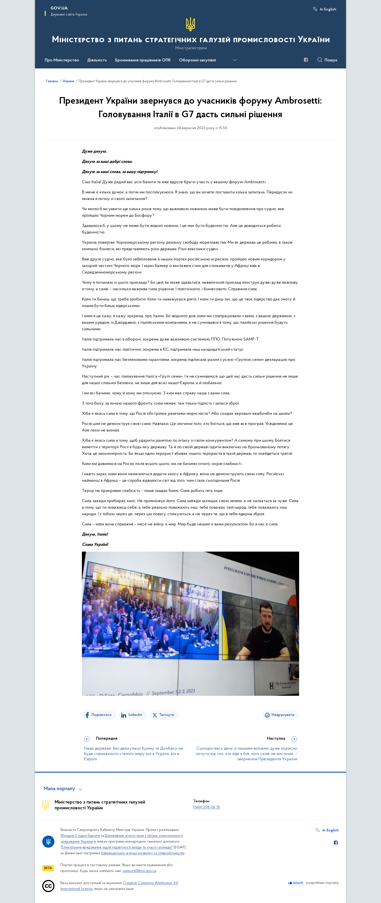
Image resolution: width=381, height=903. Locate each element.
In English (328, 9)
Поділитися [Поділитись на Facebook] (102, 715)
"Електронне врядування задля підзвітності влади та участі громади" (117, 847)
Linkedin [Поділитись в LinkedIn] (135, 715)
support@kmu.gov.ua (139, 871)
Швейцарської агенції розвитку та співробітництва (142, 853)
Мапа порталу (59, 789)
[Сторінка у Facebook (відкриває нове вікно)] (306, 60)
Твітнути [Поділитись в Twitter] (166, 715)
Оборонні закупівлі (197, 60)
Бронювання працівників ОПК (143, 60)
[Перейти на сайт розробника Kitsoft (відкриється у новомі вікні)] (296, 883)
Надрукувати (283, 715)
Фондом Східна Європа (80, 836)
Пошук (331, 60)
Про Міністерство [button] (62, 60)
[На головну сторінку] (190, 33)
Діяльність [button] (97, 60)
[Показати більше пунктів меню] (234, 60)
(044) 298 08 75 (206, 807)
